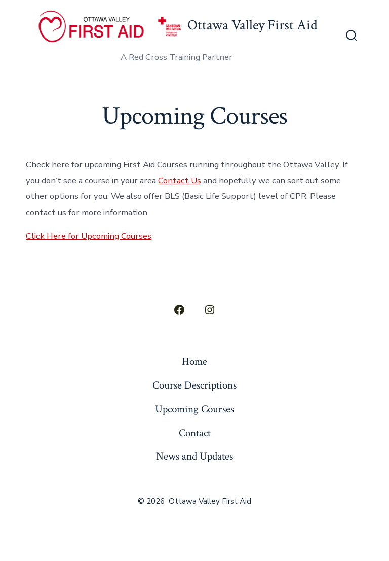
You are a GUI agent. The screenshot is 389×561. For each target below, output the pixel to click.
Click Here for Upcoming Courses (88, 236)
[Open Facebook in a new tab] (179, 310)
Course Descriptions (194, 385)
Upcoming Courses (194, 409)
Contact (195, 433)
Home (194, 361)
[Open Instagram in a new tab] (210, 310)
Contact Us (179, 180)
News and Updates (194, 456)
